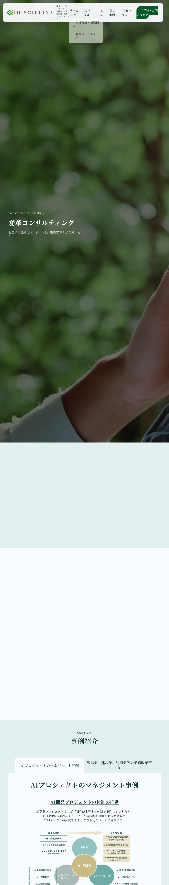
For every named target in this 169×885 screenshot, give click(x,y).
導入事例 (111, 11)
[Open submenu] (76, 13)
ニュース (99, 11)
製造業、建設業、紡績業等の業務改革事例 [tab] (119, 765)
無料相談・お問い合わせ (145, 11)
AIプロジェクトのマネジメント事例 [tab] (50, 765)
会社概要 (88, 11)
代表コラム (124, 11)
